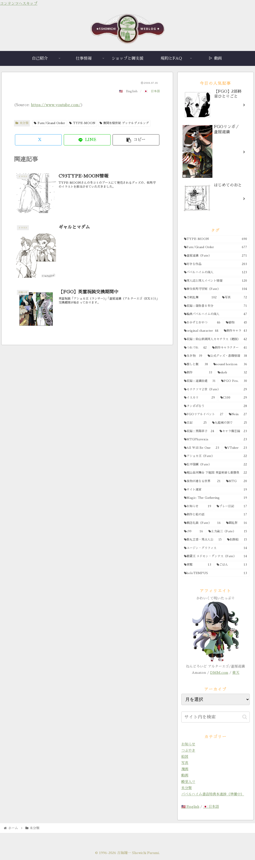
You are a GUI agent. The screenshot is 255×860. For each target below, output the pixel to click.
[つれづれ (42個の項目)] (195, 348)
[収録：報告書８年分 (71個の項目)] (215, 306)
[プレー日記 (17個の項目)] (231, 506)
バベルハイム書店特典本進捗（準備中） (212, 794)
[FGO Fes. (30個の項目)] (234, 381)
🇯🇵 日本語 (211, 806)
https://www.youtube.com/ (56, 105)
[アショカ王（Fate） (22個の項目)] (215, 456)
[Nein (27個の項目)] (238, 414)
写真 (184, 763)
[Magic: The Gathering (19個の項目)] (215, 498)
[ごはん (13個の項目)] (231, 565)
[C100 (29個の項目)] (233, 398)
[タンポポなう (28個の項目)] (215, 406)
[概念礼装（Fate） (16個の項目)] (202, 523)
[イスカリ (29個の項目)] (199, 398)
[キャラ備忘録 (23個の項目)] (233, 431)
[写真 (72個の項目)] (234, 297)
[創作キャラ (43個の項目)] (235, 331)
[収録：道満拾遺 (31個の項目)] (200, 381)
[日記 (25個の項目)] (195, 423)
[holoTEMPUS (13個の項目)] (215, 573)
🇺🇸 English (190, 806)
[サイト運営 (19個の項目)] (215, 490)
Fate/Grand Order (49, 123)
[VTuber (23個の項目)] (235, 448)
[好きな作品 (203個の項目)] (215, 264)
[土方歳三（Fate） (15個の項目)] (227, 531)
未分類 (21, 123)
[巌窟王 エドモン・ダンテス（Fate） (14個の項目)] (215, 556)
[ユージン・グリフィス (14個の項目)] (215, 548)
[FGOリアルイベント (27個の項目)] (204, 414)
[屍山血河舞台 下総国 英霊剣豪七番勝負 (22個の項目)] (215, 473)
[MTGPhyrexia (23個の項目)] (215, 439)
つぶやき (188, 750)
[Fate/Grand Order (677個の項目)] (215, 247)
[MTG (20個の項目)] (236, 481)
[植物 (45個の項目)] (236, 322)
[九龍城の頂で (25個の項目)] (229, 423)
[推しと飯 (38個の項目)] (196, 364)
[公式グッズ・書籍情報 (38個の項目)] (227, 356)
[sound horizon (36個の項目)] (230, 364)
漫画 (184, 769)
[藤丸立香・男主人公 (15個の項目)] (203, 539)
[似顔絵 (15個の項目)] (237, 539)
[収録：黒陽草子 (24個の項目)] (199, 431)
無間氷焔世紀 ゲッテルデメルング (124, 123)
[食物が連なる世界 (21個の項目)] (202, 481)
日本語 (155, 91)
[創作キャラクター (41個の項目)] (229, 348)
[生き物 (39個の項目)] (193, 356)
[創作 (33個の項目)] (198, 372)
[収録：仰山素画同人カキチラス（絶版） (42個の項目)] (215, 339)
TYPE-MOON (82, 123)
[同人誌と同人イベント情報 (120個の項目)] (215, 281)
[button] (136, 139)
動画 (184, 775)
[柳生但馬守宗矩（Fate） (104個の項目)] (215, 289)
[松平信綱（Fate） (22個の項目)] (215, 464)
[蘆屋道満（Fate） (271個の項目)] (215, 256)
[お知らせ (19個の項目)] (197, 506)
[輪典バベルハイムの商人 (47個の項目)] (215, 314)
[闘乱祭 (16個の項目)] (236, 523)
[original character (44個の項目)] (201, 331)
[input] (215, 717)
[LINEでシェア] (87, 139)
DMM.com (219, 672)
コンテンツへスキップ (18, 3)
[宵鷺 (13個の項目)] (197, 565)
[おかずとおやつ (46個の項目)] (202, 322)
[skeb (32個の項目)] (232, 372)
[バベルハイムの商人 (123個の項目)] (215, 272)
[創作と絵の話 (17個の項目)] (215, 514)
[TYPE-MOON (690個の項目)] (215, 239)
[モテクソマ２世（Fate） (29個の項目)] (215, 389)
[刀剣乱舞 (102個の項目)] (200, 297)
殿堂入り (188, 781)
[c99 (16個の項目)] (193, 531)
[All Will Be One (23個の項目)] (201, 448)
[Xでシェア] (38, 139)
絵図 (184, 756)
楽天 (235, 672)
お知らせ (188, 744)
